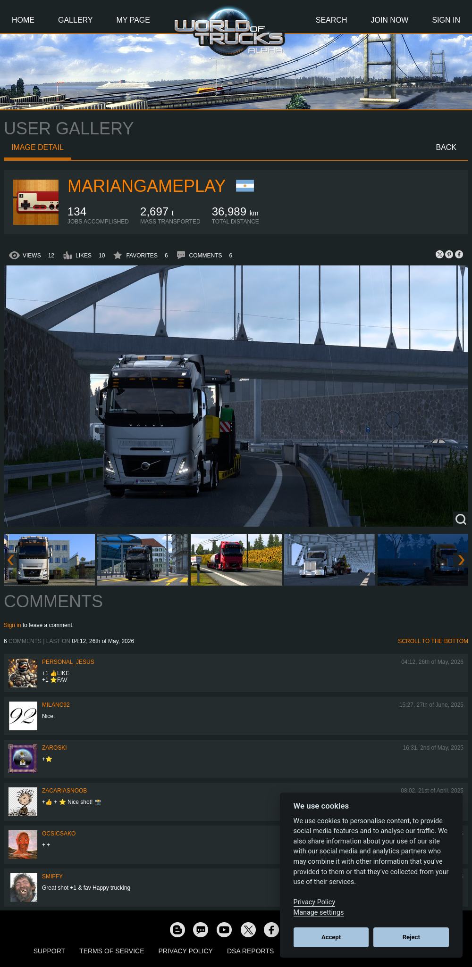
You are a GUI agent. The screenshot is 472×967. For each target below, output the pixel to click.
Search (331, 20)
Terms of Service (111, 951)
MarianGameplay (146, 186)
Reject (411, 937)
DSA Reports (250, 951)
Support (49, 951)
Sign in (12, 625)
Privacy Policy (186, 951)
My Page (133, 20)
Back (446, 147)
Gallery (75, 20)
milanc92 (56, 705)
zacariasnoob (64, 790)
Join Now (389, 20)
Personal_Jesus (68, 662)
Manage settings (319, 913)
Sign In (446, 20)
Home (23, 20)
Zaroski (54, 747)
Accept (331, 937)
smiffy (52, 876)
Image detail (37, 147)
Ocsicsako (59, 833)
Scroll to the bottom (433, 641)
